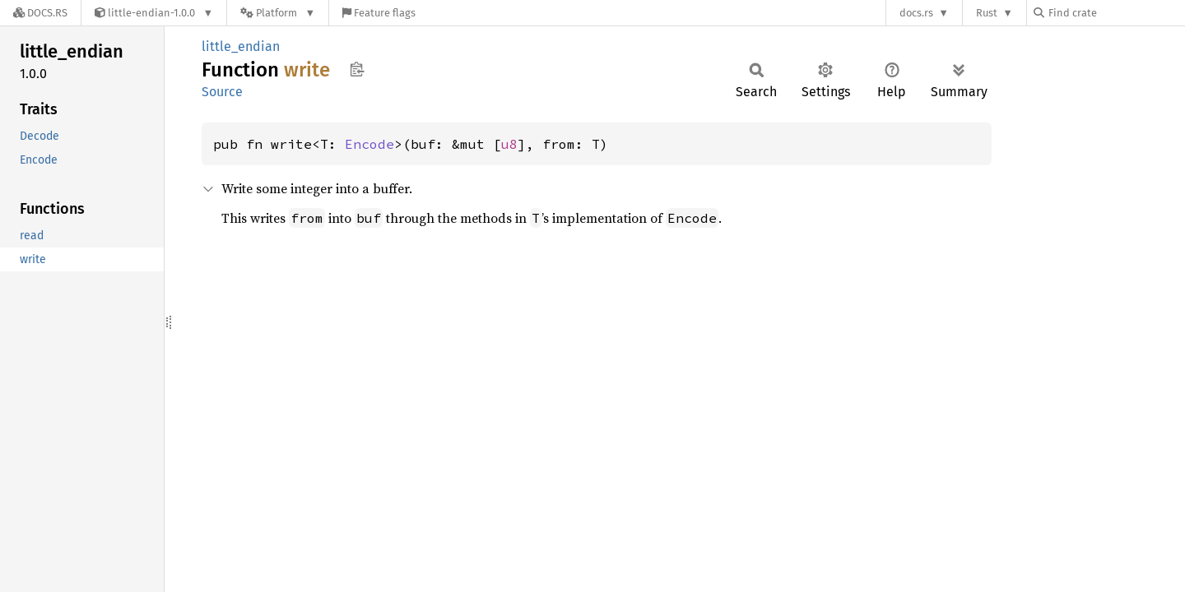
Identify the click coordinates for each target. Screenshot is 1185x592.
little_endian (241, 46)
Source (222, 91)
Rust (986, 13)
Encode (369, 144)
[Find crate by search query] (1116, 12)
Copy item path (356, 69)
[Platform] (277, 12)
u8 (509, 144)
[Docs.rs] (40, 12)
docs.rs (916, 13)
